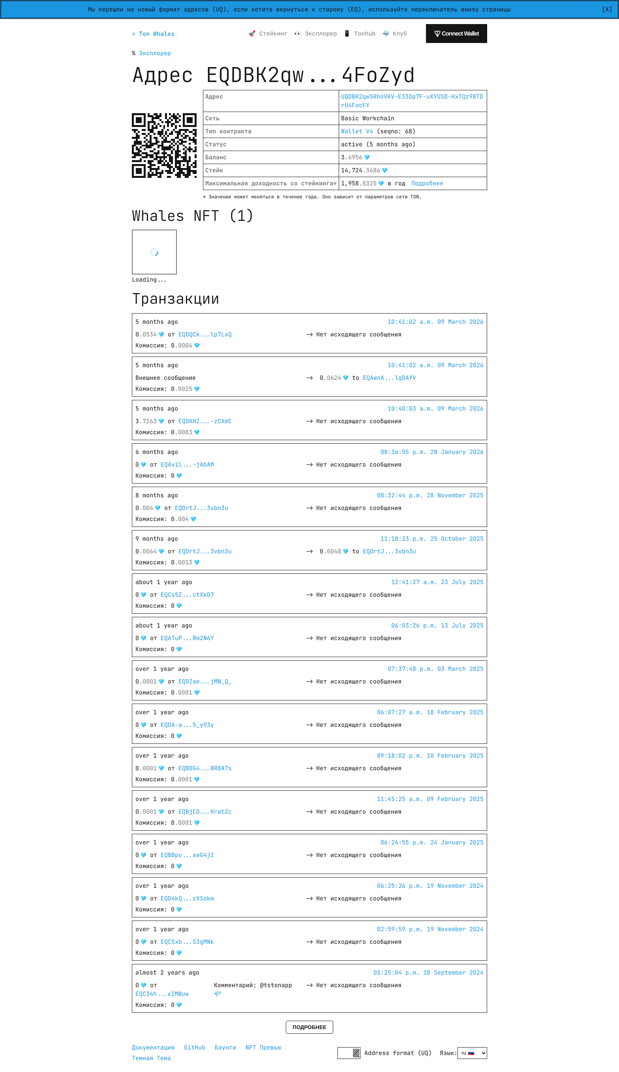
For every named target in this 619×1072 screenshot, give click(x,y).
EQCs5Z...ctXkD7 (187, 595)
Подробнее (427, 183)
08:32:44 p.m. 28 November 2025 (430, 495)
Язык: (449, 1053)
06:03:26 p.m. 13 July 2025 (437, 625)
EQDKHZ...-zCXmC (205, 421)
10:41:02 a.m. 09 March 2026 (436, 322)
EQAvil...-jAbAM (187, 465)
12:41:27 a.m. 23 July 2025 (437, 582)
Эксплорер (155, 53)
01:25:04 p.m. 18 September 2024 (428, 973)
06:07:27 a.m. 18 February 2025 (430, 712)
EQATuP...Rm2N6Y (187, 638)
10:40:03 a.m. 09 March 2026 (436, 409)
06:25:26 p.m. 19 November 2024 (430, 886)
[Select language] (472, 1053)
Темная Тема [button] (151, 1058)
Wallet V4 (357, 131)
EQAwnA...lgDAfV (389, 378)
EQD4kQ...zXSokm (187, 898)
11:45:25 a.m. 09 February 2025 (430, 799)
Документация (153, 1047)
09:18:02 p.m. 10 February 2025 (430, 756)
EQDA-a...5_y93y (187, 725)
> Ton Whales (154, 34)
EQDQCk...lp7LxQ (205, 334)
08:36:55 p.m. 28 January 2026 (432, 452)
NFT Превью (263, 1047)
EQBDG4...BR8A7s (205, 768)
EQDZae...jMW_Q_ (205, 681)
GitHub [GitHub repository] (194, 1047)
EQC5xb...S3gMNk (187, 942)
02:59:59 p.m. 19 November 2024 (430, 929)
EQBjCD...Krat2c (205, 812)
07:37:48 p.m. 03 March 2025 (436, 669)
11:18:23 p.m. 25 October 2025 (432, 539)
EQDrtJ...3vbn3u (201, 508)
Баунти (225, 1047)
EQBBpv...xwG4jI (187, 855)
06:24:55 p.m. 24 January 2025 (432, 842)
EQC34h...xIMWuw (162, 994)
